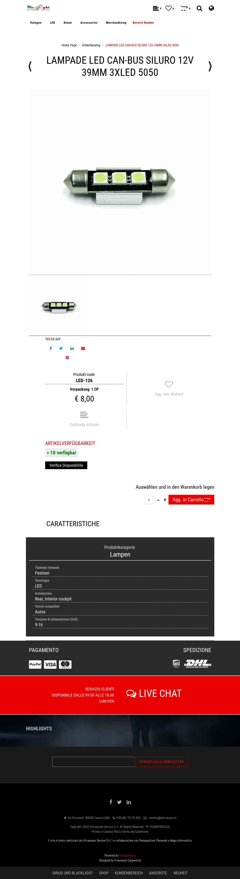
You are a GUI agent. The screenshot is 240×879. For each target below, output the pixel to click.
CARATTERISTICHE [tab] (72, 524)
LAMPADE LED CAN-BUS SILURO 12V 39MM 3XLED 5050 (142, 45)
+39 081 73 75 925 (128, 818)
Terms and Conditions (135, 831)
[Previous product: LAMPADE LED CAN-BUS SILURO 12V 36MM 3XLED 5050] (30, 66)
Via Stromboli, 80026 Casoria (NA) (89, 818)
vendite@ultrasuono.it (163, 818)
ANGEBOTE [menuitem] (158, 873)
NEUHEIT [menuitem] (181, 873)
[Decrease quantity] (158, 500)
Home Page (69, 45)
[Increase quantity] (164, 500)
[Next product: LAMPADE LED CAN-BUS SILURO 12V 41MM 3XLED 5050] (210, 66)
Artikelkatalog (91, 45)
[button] (120, 180)
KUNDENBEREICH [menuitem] (129, 873)
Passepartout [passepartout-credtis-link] (127, 855)
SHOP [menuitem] (103, 873)
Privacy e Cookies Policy (106, 831)
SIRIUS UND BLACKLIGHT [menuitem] (72, 873)
